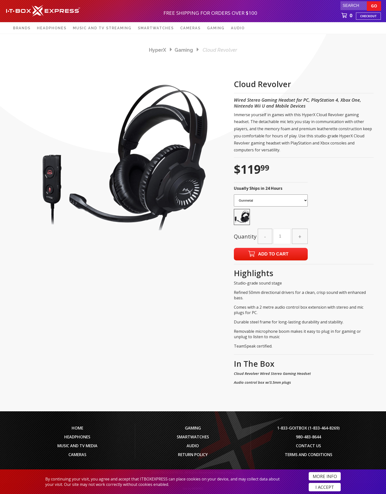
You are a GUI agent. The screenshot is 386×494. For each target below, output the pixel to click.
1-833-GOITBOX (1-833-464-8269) (308, 428)
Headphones (77, 437)
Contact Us (308, 445)
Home (77, 428)
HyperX (157, 50)
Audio (193, 445)
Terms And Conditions (308, 454)
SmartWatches (193, 437)
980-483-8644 (308, 437)
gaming (184, 50)
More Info (325, 476)
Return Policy (193, 454)
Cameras (77, 454)
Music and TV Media (77, 445)
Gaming (193, 428)
